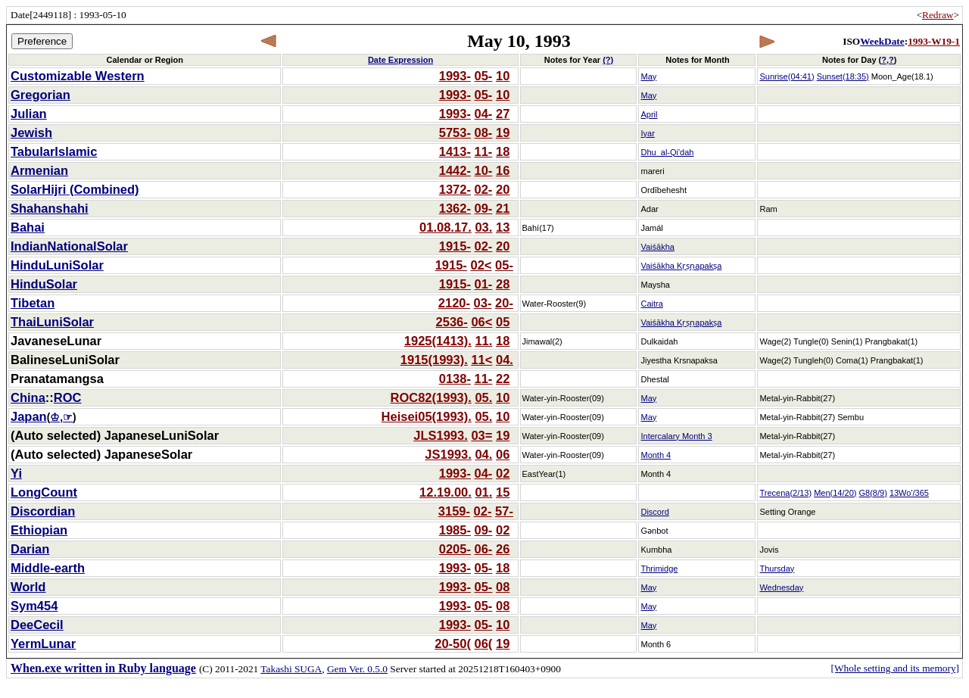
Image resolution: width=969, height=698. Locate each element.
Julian (29, 113)
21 (502, 208)
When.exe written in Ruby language (103, 668)
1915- (455, 246)
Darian (30, 549)
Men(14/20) (835, 492)
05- (484, 76)
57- (504, 511)
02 (502, 473)
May (648, 76)
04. (504, 359)
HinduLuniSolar (57, 265)
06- (484, 549)
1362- (455, 208)
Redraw (937, 14)
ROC (68, 397)
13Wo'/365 (909, 492)
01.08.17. (445, 227)
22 (502, 378)
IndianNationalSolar (69, 246)
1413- (455, 151)
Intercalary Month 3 (676, 436)
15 (502, 492)
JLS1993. (440, 435)
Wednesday (781, 587)
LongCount (44, 492)
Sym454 (34, 605)
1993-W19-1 (934, 41)
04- (484, 113)
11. (483, 340)
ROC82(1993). (431, 397)
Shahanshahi (50, 208)
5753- (455, 132)
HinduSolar (44, 284)
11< (481, 359)
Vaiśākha (657, 246)
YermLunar (43, 643)
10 (502, 76)
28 (502, 284)
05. (483, 397)
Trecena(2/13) (785, 492)
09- (484, 208)
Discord (654, 511)
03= (481, 435)
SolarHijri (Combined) (75, 189)
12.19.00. (445, 492)
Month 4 (655, 455)
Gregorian (40, 94)
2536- (452, 322)
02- (484, 189)
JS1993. (448, 454)
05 (502, 322)
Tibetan (33, 303)
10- (484, 170)
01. (483, 492)
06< (481, 322)
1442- (455, 170)
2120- (454, 303)
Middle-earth (48, 568)
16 (502, 170)
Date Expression (400, 59)
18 (502, 151)
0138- (455, 378)
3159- (454, 511)
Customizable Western (78, 76)
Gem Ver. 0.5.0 (357, 669)
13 (502, 227)
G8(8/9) (873, 492)
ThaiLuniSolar (52, 322)
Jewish (31, 132)
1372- (455, 189)
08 (502, 587)
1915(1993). (434, 359)
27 (502, 113)
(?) (608, 59)
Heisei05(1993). (427, 416)
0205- (455, 549)
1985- (455, 530)
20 (502, 189)
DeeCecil (37, 624)
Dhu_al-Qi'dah (666, 152)
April (648, 114)
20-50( (453, 643)
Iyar (647, 133)
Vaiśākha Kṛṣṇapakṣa (680, 265)
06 (502, 454)
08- (484, 132)
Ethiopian (39, 530)
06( (484, 643)
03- (483, 303)
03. (483, 227)
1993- (455, 76)
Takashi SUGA (291, 669)
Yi (16, 473)
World (28, 587)
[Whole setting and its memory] (894, 668)
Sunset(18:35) (843, 76)
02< (480, 265)
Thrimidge (659, 568)
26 (502, 549)
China (28, 397)
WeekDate (882, 41)
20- (504, 303)
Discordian (43, 511)
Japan (29, 416)
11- (484, 151)
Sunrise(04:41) (786, 76)
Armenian (39, 170)
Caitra (651, 303)
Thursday (776, 568)
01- (484, 284)
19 (502, 132)
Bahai (28, 227)
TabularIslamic (54, 151)
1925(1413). (438, 340)
